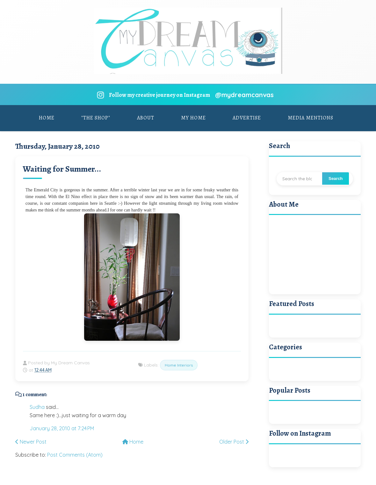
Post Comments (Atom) (75, 455)
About (145, 117)
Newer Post (31, 442)
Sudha (37, 407)
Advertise (247, 117)
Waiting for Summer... (62, 169)
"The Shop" (95, 117)
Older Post (234, 442)
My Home (193, 117)
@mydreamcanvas (244, 95)
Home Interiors (179, 365)
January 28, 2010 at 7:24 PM (62, 428)
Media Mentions (310, 117)
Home (46, 117)
